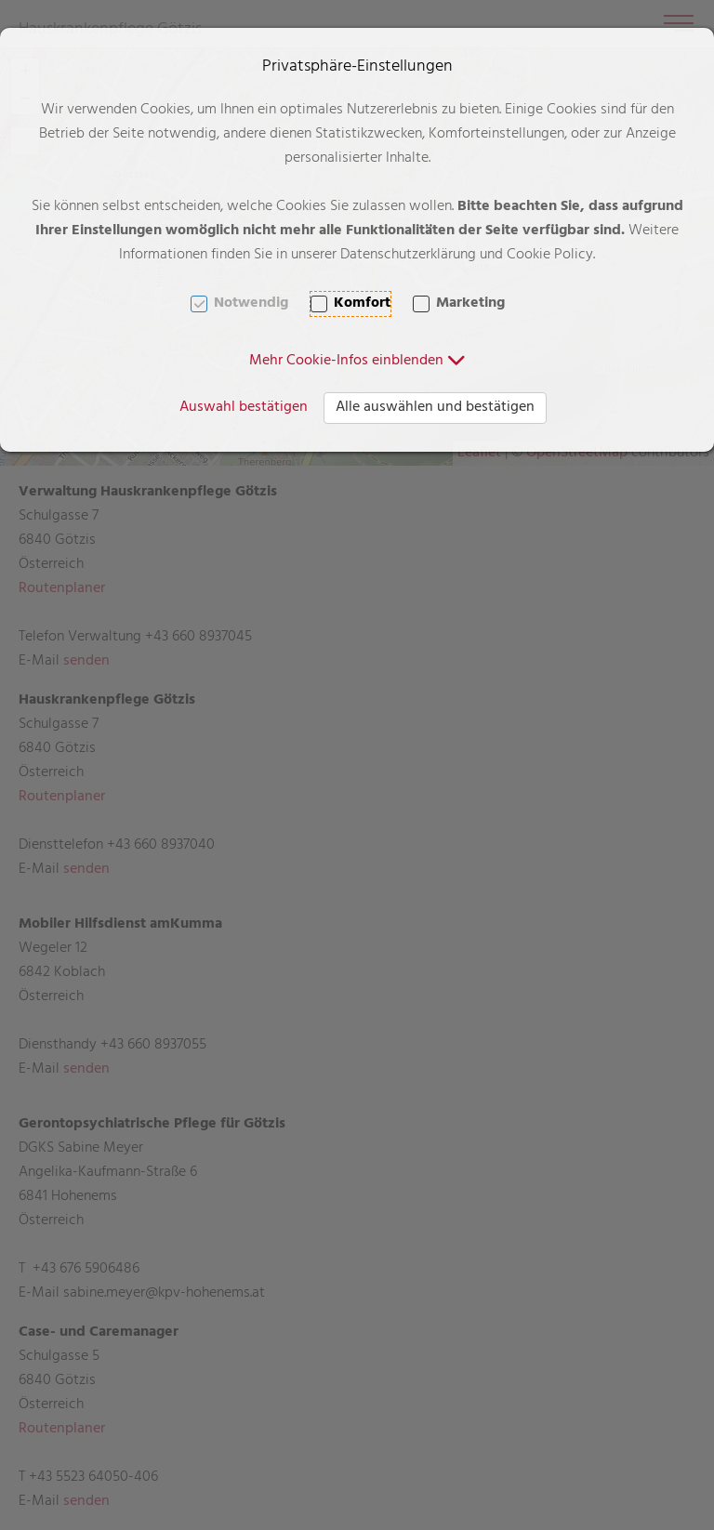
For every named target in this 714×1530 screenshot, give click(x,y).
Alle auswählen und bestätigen (435, 408)
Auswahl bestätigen (243, 408)
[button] (357, 362)
